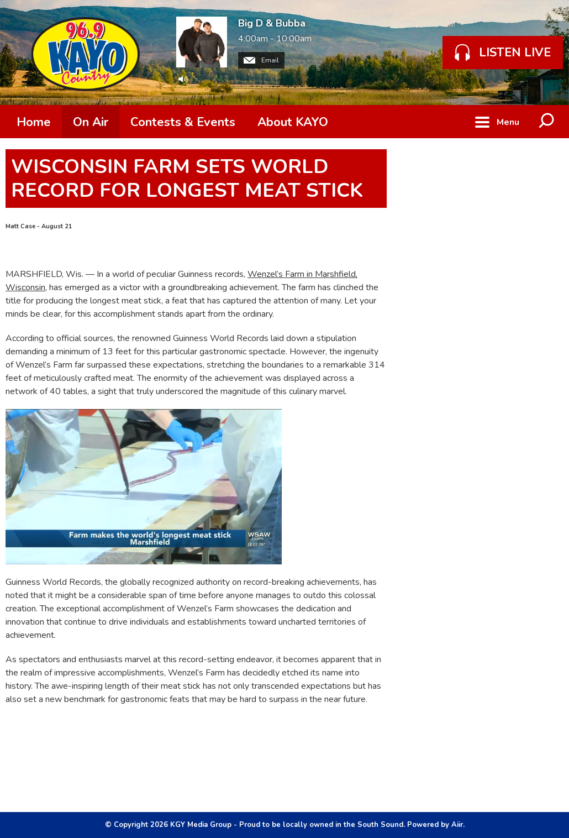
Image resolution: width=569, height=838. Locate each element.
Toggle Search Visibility (546, 121)
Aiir (457, 825)
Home (34, 122)
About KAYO (292, 122)
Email (261, 60)
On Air (90, 122)
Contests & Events (182, 122)
